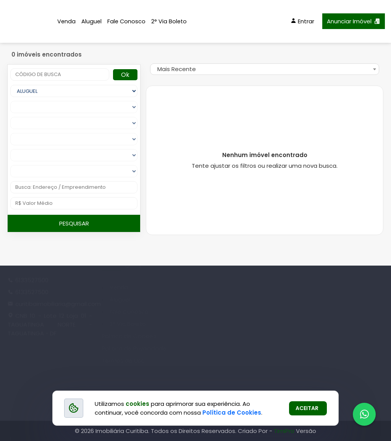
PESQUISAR (74, 223)
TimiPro (285, 431)
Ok (125, 74)
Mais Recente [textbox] (176, 69)
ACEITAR (307, 408)
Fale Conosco (126, 21)
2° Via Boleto (169, 21)
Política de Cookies (231, 413)
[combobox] (264, 69)
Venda (66, 21)
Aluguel (91, 21)
